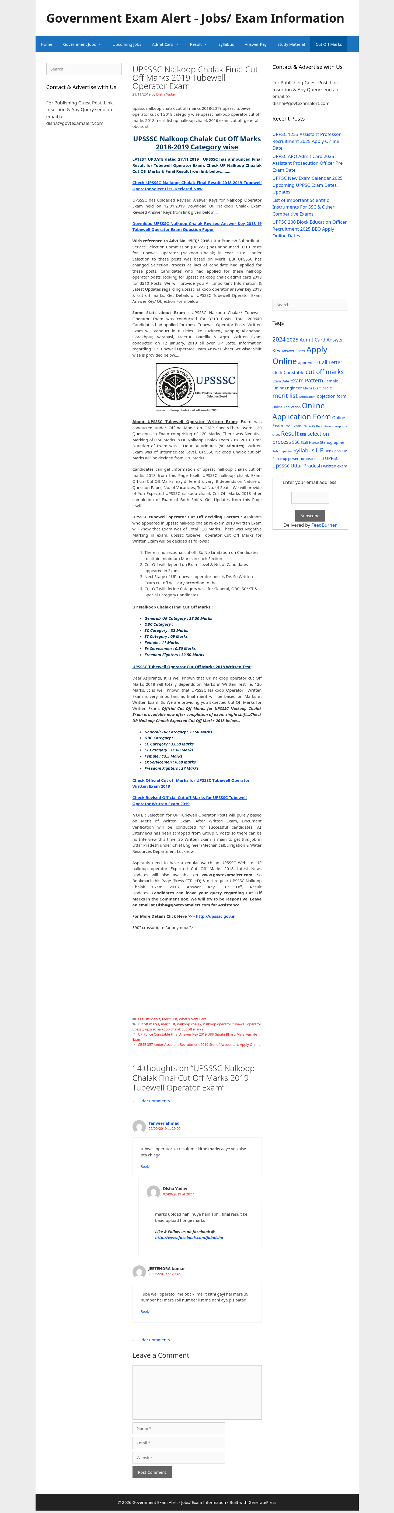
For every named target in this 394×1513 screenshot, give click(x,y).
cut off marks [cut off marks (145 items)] (325, 372)
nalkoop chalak (189, 1024)
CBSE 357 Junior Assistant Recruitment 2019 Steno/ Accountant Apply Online (199, 1044)
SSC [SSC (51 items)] (296, 442)
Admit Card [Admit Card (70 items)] (312, 339)
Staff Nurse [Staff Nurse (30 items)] (310, 442)
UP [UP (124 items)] (319, 450)
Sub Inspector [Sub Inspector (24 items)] (282, 451)
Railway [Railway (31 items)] (309, 426)
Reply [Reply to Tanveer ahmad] (145, 1166)
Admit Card (168, 44)
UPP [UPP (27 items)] (328, 451)
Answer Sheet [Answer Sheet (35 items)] (293, 350)
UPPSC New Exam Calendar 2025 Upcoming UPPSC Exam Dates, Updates (308, 185)
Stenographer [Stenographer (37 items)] (332, 442)
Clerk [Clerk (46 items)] (278, 372)
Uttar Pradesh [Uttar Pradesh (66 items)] (306, 465)
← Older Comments (151, 1100)
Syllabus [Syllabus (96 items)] (303, 450)
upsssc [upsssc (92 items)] (281, 465)
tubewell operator (246, 1024)
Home (47, 44)
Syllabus (226, 44)
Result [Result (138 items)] (290, 433)
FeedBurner (324, 525)
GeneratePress (262, 1502)
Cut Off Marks (329, 44)
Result (201, 44)
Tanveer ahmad (164, 1123)
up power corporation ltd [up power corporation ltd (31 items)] (303, 458)
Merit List (169, 1018)
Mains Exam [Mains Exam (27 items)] (312, 388)
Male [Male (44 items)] (327, 387)
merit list (168, 1024)
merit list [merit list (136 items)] (285, 395)
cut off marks (148, 1024)
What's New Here (192, 1018)
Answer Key (256, 44)
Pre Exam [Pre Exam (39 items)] (292, 425)
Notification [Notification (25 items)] (307, 397)
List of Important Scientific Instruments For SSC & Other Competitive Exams (304, 207)
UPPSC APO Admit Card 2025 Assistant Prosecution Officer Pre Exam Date (308, 163)
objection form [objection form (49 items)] (332, 396)
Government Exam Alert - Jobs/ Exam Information (195, 18)
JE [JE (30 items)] (340, 381)
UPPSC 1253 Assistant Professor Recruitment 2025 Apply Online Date (307, 141)
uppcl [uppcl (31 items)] (336, 451)
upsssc (138, 1029)
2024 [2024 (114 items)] (279, 339)
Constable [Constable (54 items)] (294, 372)
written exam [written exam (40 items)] (335, 466)
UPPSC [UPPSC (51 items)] (332, 458)
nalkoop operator (217, 1024)
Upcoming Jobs (127, 44)
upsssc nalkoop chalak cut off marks (174, 1029)
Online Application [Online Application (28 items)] (287, 407)
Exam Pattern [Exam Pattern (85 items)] (306, 380)
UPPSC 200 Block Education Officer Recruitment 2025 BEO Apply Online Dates (310, 229)
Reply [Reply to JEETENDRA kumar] (145, 1311)
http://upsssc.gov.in (216, 916)
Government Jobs (85, 44)
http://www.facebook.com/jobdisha (189, 1237)
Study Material (291, 44)
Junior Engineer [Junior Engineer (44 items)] (287, 387)
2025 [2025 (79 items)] (292, 339)
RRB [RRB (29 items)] (303, 434)
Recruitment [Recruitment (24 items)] (325, 426)
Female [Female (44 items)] (331, 380)
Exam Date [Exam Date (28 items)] (281, 381)
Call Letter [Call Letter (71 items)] (330, 362)
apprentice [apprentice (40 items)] (308, 362)
